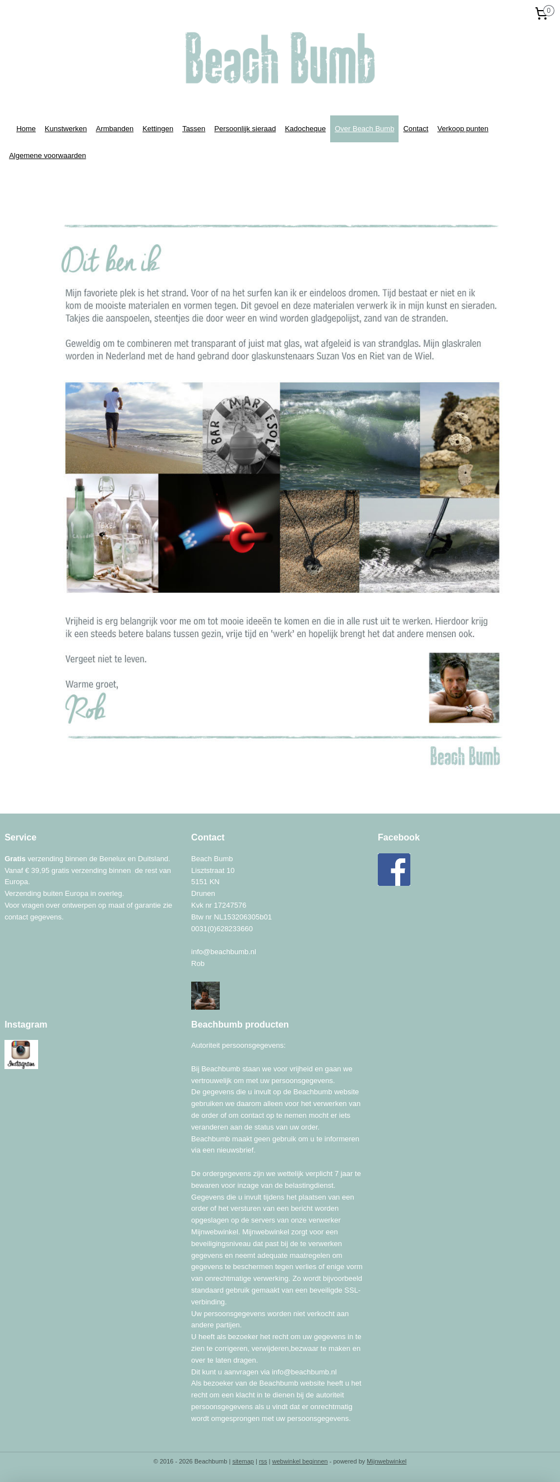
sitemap (243, 1461)
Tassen (193, 128)
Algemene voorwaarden (47, 155)
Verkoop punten (462, 128)
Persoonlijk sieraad (245, 128)
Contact (415, 128)
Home (26, 128)
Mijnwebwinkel (386, 1461)
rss (263, 1461)
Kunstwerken (66, 128)
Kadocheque (305, 128)
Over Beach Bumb (364, 128)
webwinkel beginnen (300, 1461)
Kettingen (157, 128)
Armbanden (114, 128)
